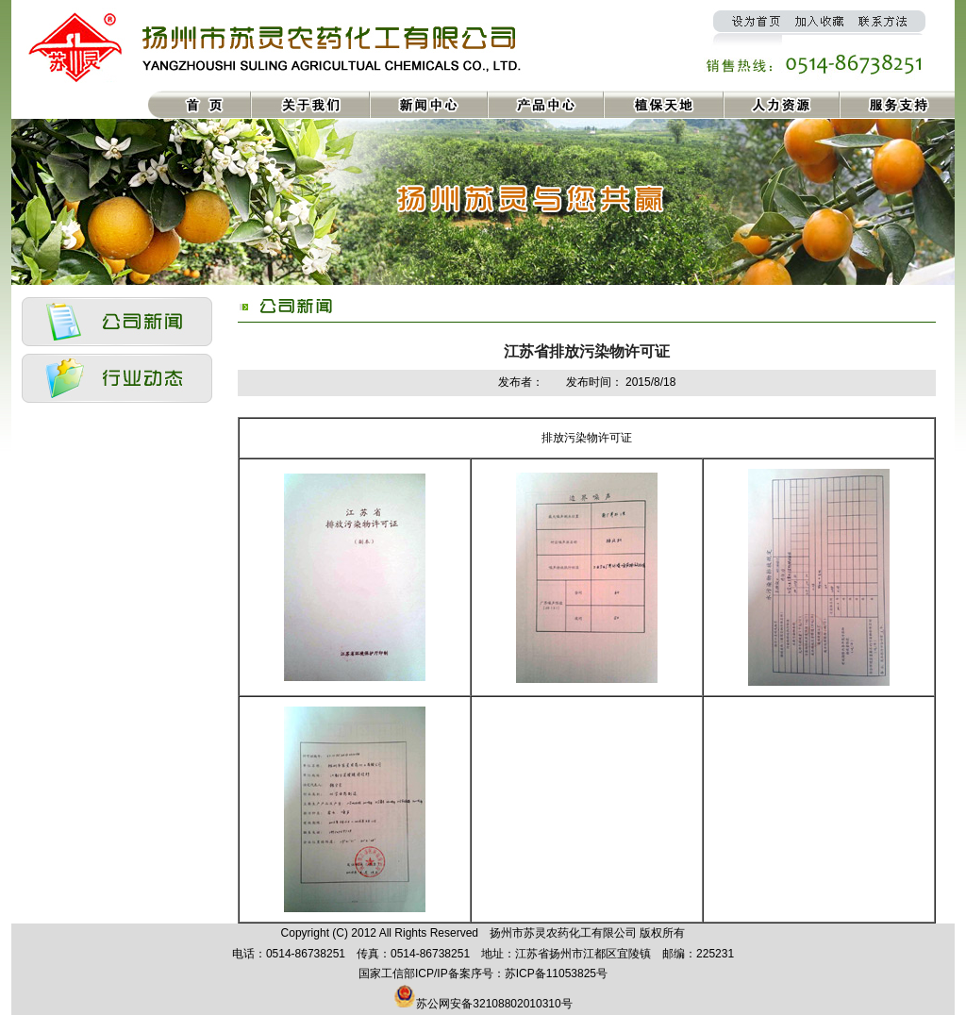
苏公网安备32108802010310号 (494, 1003)
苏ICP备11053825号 (556, 973)
